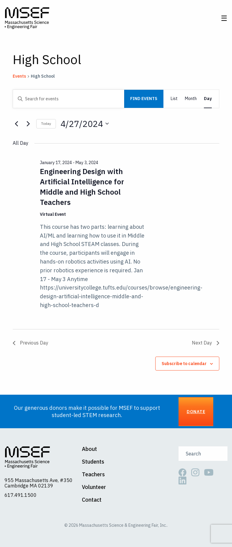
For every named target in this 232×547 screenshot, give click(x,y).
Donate (196, 412)
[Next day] (28, 124)
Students (93, 462)
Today (46, 123)
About (89, 449)
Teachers (93, 474)
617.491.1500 (21, 495)
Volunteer (94, 487)
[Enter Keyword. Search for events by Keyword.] (68, 99)
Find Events (143, 99)
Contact (92, 500)
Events (19, 76)
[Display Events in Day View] (208, 99)
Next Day (205, 343)
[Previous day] (16, 124)
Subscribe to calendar (184, 364)
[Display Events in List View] (174, 99)
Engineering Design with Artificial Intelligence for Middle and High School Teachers (82, 187)
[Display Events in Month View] (191, 99)
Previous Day (30, 343)
